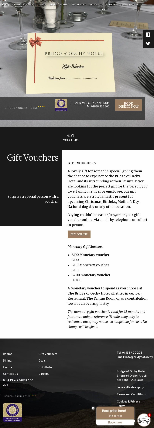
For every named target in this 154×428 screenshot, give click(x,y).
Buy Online (78, 234)
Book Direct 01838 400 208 (18, 382)
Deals (42, 360)
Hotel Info (45, 367)
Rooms (7, 354)
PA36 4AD (136, 380)
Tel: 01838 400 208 (129, 352)
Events (7, 367)
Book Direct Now (128, 105)
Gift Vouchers (48, 354)
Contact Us (10, 374)
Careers (44, 374)
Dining (7, 360)
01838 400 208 (100, 106)
